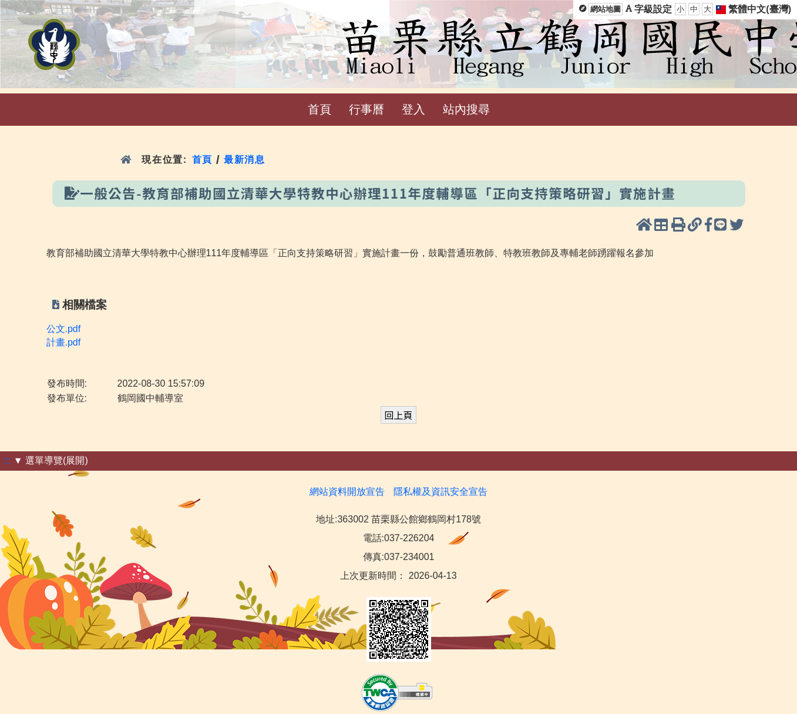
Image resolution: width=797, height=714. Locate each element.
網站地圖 (605, 9)
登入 (413, 109)
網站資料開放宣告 (347, 492)
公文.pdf (63, 329)
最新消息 (246, 160)
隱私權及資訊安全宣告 (440, 492)
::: (7, 460)
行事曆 (366, 109)
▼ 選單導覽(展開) (51, 460)
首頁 (319, 109)
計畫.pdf (63, 342)
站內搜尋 (466, 109)
